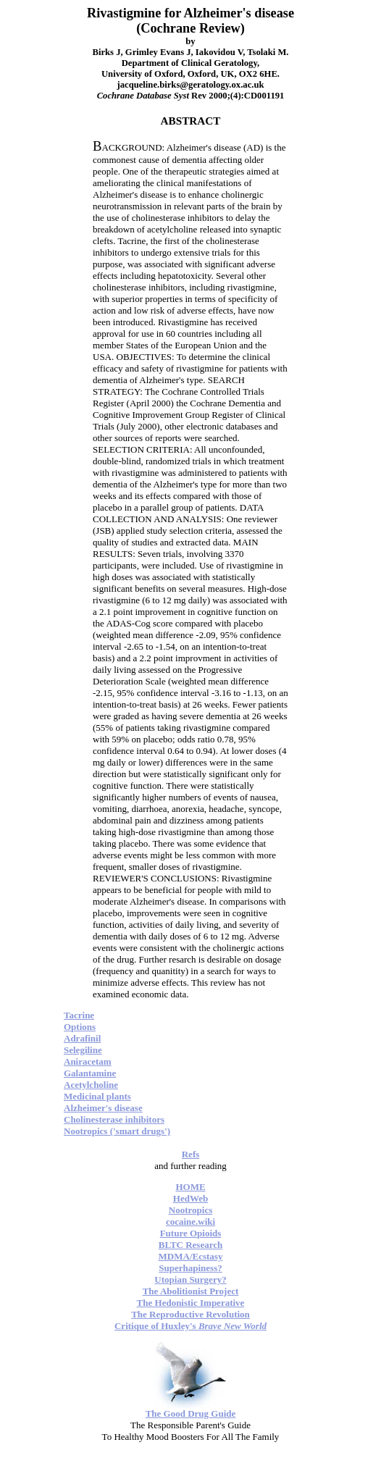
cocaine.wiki (190, 1221)
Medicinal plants (97, 1096)
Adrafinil (82, 1038)
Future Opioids (191, 1233)
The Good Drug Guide (191, 1413)
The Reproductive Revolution (190, 1314)
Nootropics (190, 1209)
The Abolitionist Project (191, 1291)
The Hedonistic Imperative (191, 1302)
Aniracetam (88, 1061)
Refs (191, 1154)
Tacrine (79, 1015)
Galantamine (90, 1073)
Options (80, 1026)
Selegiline (83, 1049)
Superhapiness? (190, 1267)
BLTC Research (190, 1244)
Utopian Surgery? (190, 1279)
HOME (190, 1186)
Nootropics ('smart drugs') (117, 1131)
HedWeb (190, 1198)
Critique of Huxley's (190, 1325)
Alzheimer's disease (103, 1107)
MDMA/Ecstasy (191, 1256)
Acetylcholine (91, 1084)
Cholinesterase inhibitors (114, 1119)
